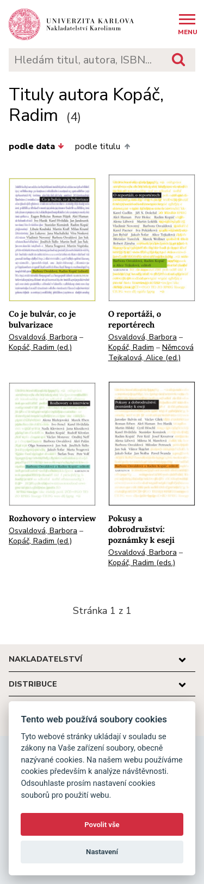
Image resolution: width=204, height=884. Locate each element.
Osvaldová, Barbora (43, 337)
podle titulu (102, 146)
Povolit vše (101, 825)
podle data (36, 146)
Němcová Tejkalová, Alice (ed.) (151, 352)
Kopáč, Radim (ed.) (40, 347)
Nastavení (102, 852)
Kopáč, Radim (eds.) (141, 563)
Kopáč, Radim (131, 347)
